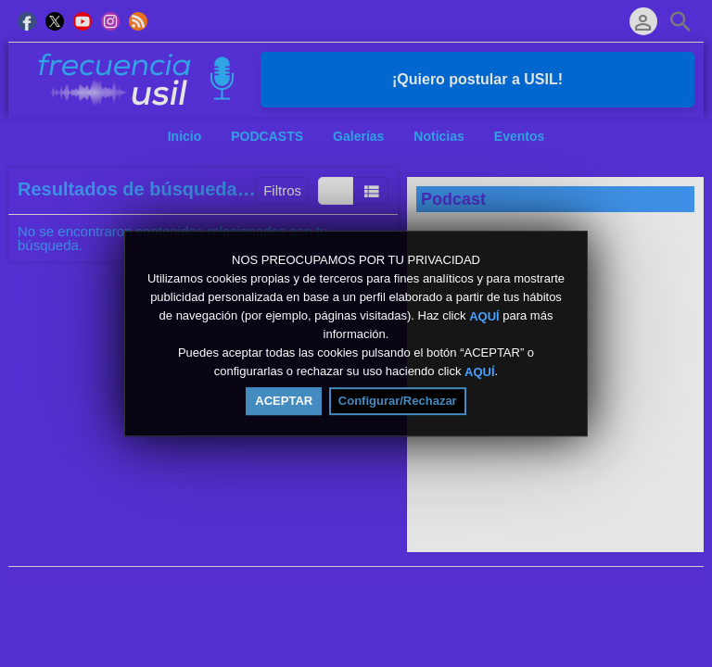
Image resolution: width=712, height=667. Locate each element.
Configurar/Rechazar (397, 401)
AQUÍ (484, 315)
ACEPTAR (283, 401)
